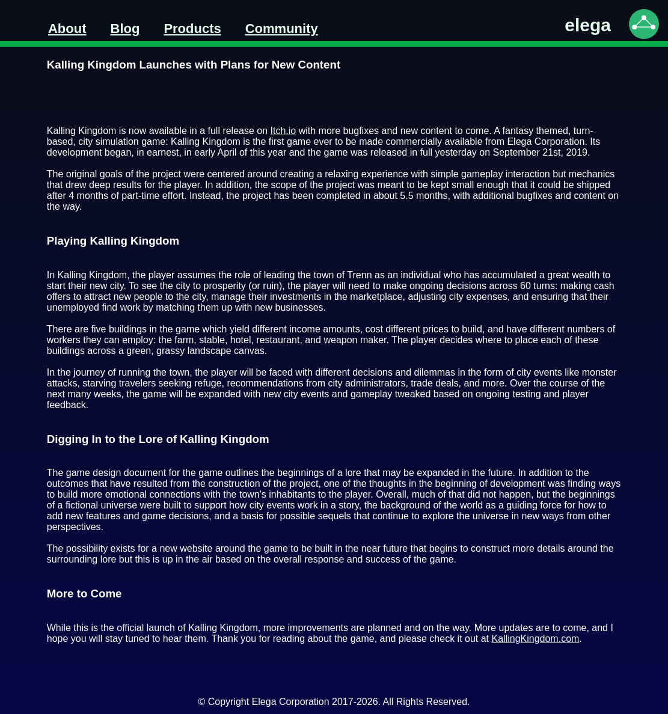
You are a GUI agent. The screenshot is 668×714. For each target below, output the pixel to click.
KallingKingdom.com (536, 638)
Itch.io (283, 131)
